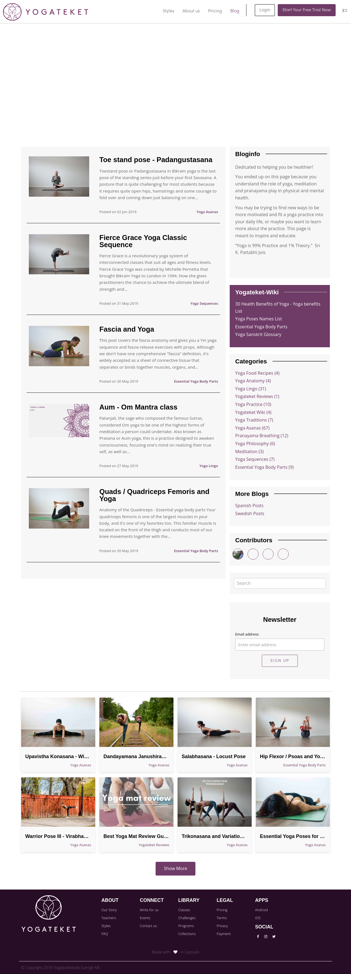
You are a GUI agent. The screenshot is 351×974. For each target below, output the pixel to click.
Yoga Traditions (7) (254, 420)
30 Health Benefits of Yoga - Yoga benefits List (277, 307)
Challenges (186, 917)
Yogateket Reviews (154, 844)
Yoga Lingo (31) (250, 389)
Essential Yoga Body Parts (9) (264, 467)
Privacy (222, 925)
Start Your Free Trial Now (306, 10)
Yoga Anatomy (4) (253, 381)
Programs (186, 925)
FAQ (105, 933)
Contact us (148, 925)
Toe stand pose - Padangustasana (155, 159)
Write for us (149, 909)
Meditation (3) (249, 451)
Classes (184, 909)
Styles (168, 11)
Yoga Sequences (204, 303)
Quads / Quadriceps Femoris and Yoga (154, 495)
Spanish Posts (249, 505)
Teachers (109, 917)
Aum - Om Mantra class (138, 407)
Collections (187, 933)
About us (191, 11)
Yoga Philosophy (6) (255, 444)
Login (264, 10)
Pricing (215, 11)
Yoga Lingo (209, 465)
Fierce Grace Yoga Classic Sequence (143, 241)
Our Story (109, 909)
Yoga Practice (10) (253, 404)
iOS (257, 917)
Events (145, 917)
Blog (234, 11)
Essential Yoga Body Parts (196, 381)
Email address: (247, 634)
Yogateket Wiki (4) (253, 412)
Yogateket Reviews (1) (257, 396)
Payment (224, 933)
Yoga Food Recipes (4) (257, 373)
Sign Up (279, 661)
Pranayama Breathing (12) (261, 436)
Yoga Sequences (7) (254, 459)
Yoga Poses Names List (258, 319)
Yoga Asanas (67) (252, 428)
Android (261, 909)
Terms (222, 917)
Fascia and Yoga (126, 329)
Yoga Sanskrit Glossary (258, 334)
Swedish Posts (249, 513)
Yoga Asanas (207, 211)
